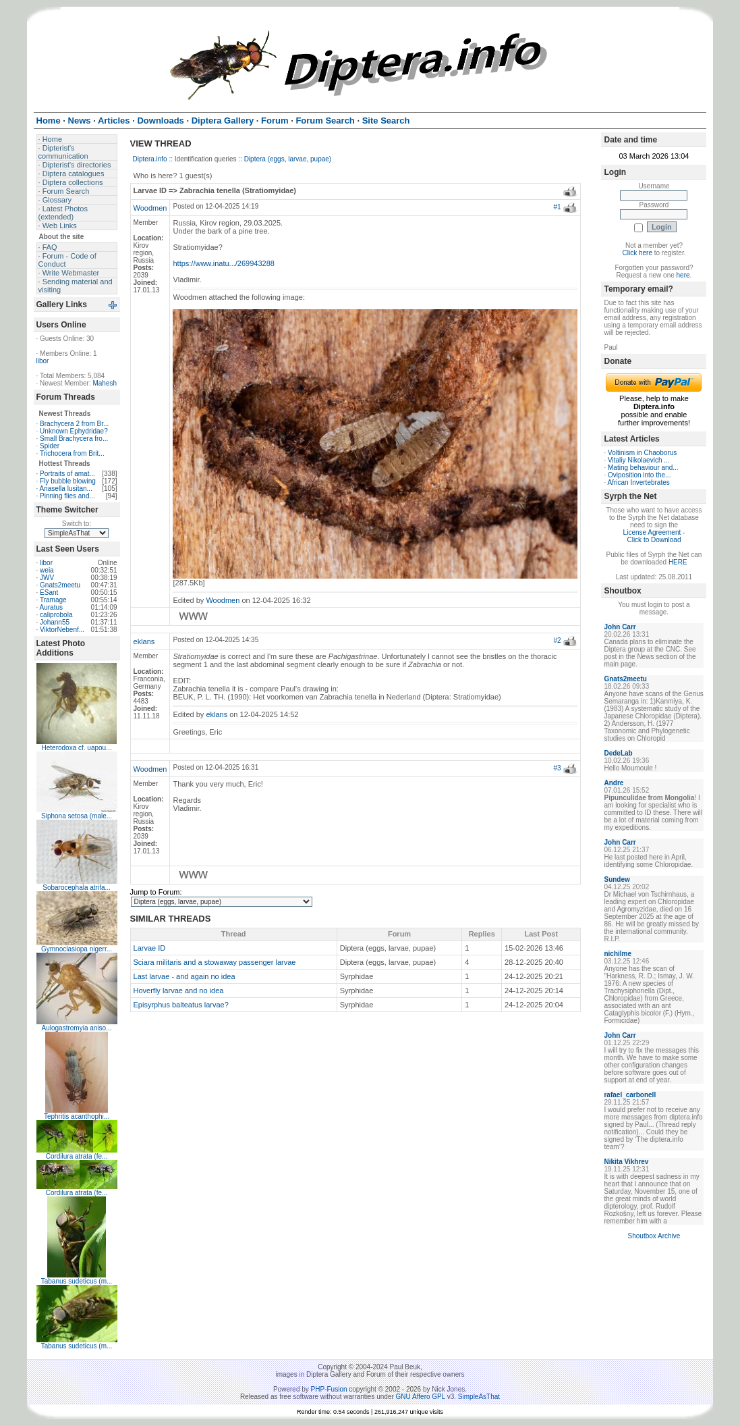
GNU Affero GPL (420, 1396)
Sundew (616, 879)
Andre (613, 783)
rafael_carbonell (630, 1095)
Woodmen (150, 208)
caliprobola (56, 614)
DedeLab (618, 753)
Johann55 (54, 622)
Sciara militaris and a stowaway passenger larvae (215, 962)
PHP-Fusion (329, 1389)
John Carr (619, 627)
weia (47, 570)
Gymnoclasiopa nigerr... (76, 949)
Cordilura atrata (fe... (77, 1156)
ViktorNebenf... (62, 629)
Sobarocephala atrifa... (76, 887)
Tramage (53, 600)
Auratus (51, 607)
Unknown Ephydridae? (74, 431)
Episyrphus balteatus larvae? (181, 1005)
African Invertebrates (638, 482)
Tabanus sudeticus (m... (77, 1281)
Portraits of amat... (67, 473)
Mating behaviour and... (643, 467)
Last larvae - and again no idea (184, 976)
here (683, 275)
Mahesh (104, 383)
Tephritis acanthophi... (76, 1116)
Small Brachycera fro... (74, 438)
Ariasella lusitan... (66, 488)
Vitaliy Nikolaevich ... (639, 460)
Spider (49, 446)
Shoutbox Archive (654, 1236)
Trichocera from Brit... (72, 453)
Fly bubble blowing (68, 481)
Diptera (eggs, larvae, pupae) (288, 159)
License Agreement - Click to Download (654, 536)
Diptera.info (150, 159)
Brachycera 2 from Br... (74, 423)
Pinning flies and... (67, 496)
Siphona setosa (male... (76, 816)
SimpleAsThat (479, 1396)
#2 (557, 640)
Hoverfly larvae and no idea (179, 990)
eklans (144, 641)
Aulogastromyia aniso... (77, 1028)
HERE (677, 562)
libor (42, 361)
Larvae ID (150, 948)
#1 (557, 207)
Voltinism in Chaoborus (642, 452)
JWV (47, 577)
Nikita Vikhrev (626, 1161)
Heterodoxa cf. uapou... (77, 747)
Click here (637, 253)
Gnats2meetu (60, 585)
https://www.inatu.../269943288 (223, 263)
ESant (49, 592)
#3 (557, 768)
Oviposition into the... (639, 475)
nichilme (617, 953)
